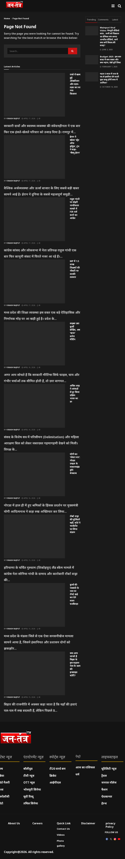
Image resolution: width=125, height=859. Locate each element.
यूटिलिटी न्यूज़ (109, 768)
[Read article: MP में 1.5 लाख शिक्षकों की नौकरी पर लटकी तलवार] (34, 281)
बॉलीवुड (28, 768)
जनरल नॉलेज (109, 782)
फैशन (104, 789)
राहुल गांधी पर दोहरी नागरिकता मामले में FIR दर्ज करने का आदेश (74, 208)
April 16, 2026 (28, 367)
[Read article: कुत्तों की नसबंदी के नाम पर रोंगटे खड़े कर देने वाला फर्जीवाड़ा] (34, 605)
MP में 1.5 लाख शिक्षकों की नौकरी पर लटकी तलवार (75, 269)
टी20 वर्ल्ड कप (57, 768)
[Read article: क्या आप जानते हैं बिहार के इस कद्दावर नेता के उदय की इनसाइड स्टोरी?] (34, 673)
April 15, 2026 (28, 560)
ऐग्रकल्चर (106, 796)
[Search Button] (119, 6)
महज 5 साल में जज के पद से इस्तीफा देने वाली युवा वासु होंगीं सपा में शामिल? (109, 78)
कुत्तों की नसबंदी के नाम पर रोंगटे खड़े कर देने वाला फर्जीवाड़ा (74, 594)
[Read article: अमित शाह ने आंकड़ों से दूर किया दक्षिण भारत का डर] (34, 406)
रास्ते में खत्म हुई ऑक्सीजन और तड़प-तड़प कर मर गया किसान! (75, 84)
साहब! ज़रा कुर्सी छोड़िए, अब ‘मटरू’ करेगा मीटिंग (75, 331)
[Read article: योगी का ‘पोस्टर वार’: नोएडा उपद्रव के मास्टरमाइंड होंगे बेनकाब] (34, 474)
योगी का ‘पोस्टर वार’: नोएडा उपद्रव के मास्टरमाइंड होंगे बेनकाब (75, 463)
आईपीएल (55, 782)
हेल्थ (104, 803)
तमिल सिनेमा (30, 803)
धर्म (77, 774)
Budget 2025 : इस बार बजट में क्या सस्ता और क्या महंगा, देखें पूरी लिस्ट (110, 59)
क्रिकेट (52, 776)
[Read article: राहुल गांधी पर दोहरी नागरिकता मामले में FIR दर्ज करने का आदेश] (34, 219)
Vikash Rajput (13, 118)
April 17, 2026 (28, 118)
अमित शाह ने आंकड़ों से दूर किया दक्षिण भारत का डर (74, 393)
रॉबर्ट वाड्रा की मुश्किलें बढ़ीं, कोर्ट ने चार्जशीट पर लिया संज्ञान (75, 524)
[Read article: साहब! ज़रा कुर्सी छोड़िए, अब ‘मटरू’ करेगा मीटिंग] (34, 343)
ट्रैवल (104, 776)
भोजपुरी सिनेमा (32, 789)
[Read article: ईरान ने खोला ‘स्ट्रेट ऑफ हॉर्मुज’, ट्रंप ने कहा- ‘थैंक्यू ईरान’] (34, 157)
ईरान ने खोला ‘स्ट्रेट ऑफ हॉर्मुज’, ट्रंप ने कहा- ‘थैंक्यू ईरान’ (75, 144)
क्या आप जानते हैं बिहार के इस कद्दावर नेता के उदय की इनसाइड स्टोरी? (75, 664)
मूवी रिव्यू (28, 796)
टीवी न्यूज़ (28, 776)
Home (7, 18)
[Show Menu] (113, 6)
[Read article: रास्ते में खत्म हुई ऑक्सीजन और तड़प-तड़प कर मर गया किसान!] (34, 95)
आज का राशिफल (85, 767)
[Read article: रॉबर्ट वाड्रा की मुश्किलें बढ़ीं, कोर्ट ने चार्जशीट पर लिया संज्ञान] (34, 536)
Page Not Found (21, 18)
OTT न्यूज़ (29, 782)
